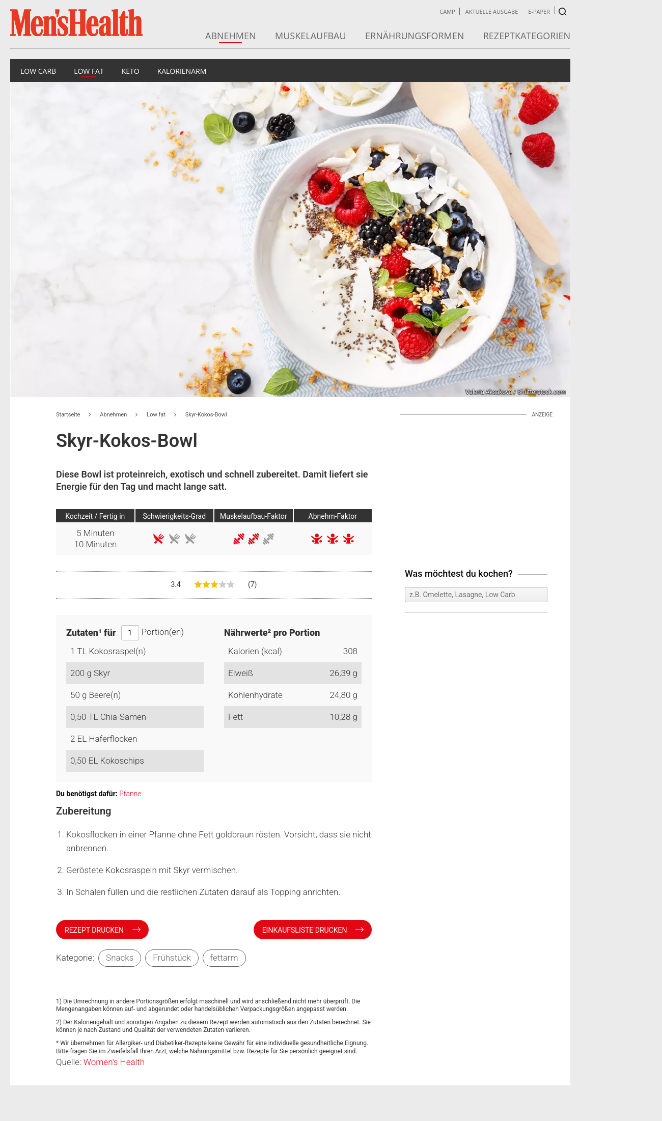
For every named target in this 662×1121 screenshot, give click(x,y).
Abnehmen (230, 36)
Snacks (119, 957)
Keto (131, 71)
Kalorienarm (182, 71)
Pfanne (130, 794)
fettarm (224, 957)
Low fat (89, 71)
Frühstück (171, 957)
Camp (447, 11)
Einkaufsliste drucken (305, 930)
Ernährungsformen (414, 36)
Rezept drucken (95, 930)
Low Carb (38, 71)
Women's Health (114, 1062)
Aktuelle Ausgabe (491, 11)
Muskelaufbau (310, 36)
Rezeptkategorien (526, 36)
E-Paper (539, 11)
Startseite (68, 414)
